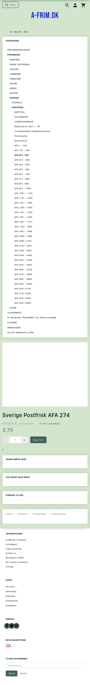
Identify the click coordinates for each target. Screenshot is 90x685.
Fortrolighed (11, 544)
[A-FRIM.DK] (45, 15)
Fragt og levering (13, 548)
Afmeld (23, 673)
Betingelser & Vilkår (15, 557)
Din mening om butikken (17, 562)
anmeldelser (27, 423)
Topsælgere (39, 513)
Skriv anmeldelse (51, 423)
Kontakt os (11, 553)
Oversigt (9, 566)
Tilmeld (11, 673)
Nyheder (22, 513)
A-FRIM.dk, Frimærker (16, 539)
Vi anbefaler (58, 513)
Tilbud (9, 513)
